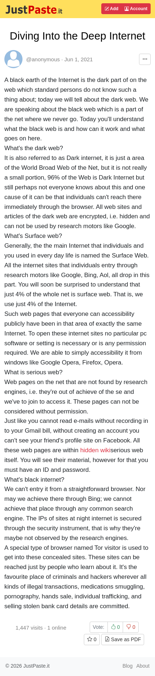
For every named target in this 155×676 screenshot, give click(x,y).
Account (136, 8)
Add (111, 8)
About (143, 666)
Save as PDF (123, 639)
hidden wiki (95, 450)
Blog (127, 666)
